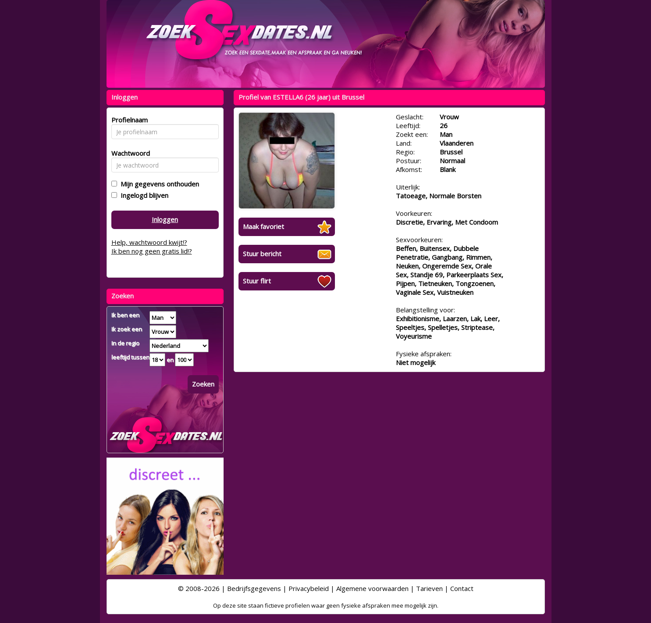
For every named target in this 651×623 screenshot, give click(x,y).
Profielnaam (128, 119)
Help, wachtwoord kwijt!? (149, 242)
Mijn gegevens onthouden (158, 183)
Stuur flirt (257, 280)
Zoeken (203, 384)
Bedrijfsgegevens (254, 588)
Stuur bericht (262, 253)
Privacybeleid (308, 588)
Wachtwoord (128, 153)
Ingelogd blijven (142, 195)
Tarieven (429, 588)
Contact (461, 588)
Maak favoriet (263, 226)
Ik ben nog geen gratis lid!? (151, 251)
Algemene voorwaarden (372, 588)
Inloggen (165, 219)
